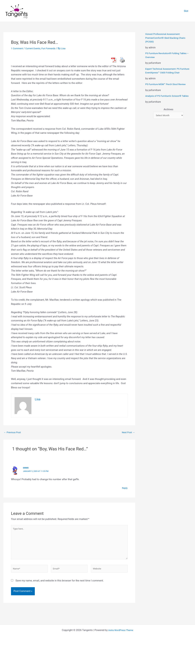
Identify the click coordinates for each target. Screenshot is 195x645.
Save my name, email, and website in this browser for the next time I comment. (60, 584)
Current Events (35, 48)
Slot (187, 11)
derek (26, 468)
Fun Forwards (51, 48)
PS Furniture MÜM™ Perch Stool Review (167, 88)
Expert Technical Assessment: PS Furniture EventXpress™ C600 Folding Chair (166, 72)
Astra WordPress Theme (121, 630)
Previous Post (13, 432)
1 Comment (17, 48)
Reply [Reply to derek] (124, 487)
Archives (168, 117)
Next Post (128, 432)
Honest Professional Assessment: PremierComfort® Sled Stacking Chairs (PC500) (167, 37)
